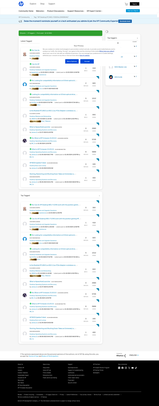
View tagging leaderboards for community (122, 37)
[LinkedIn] (119, 368)
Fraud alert (71, 380)
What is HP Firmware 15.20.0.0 (49, 149)
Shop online (46, 368)
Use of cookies (85, 55)
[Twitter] (129, 368)
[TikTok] (136, 368)
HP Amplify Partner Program (101, 368)
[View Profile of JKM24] (33, 119)
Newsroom (21, 380)
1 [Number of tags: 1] (136, 76)
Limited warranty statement (111, 394)
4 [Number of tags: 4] (136, 46)
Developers (96, 373)
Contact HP (21, 368)
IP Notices (44, 397)
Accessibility (39, 394)
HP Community (24, 17)
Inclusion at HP (22, 378)
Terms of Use (33, 356)
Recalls (20, 394)
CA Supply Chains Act (52, 394)
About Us (20, 364)
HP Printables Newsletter (25, 388)
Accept (87, 61)
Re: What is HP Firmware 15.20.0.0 (50, 138)
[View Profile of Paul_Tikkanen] (46, 121)
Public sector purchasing (50, 378)
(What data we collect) (106, 51)
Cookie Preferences (72, 394)
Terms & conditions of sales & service (28, 397)
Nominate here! (125, 21)
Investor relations (23, 373)
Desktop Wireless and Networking (40, 116)
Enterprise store (47, 375)
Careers (20, 370)
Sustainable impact (23, 375)
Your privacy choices (85, 394)
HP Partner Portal (98, 370)
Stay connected (122, 364)
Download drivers (73, 368)
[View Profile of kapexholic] (34, 72)
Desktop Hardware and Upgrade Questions (43, 70)
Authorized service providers (76, 375)
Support (70, 364)
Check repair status (73, 378)
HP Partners (96, 364)
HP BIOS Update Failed (44, 163)
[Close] (118, 43)
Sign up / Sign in (133, 11)
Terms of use (97, 394)
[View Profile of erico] (40, 88)
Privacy (62, 394)
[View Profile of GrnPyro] (34, 102)
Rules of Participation (50, 356)
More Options (72, 61)
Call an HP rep (47, 370)
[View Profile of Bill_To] (33, 143)
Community (71, 373)
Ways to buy (46, 364)
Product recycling (29, 394)
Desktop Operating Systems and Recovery (43, 130)
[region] (80, 53)
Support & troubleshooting (75, 370)
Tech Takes (21, 383)
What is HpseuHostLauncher (46, 127)
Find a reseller (47, 373)
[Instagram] (126, 368)
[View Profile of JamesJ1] (34, 132)
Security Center (72, 383)
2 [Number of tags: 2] (136, 56)
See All (60, 40)
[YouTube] (133, 368)
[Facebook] (122, 368)
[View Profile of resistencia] (42, 75)
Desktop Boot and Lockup (38, 165)
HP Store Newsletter (24, 385)
